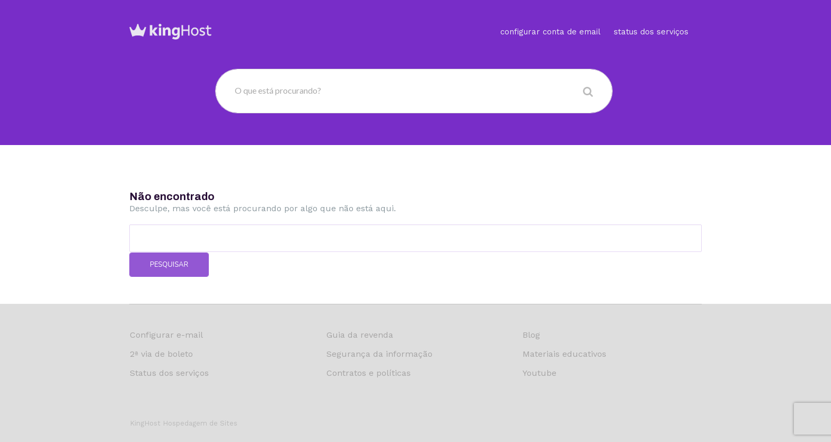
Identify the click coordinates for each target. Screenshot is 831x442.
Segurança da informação (379, 354)
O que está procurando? (278, 90)
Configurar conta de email (550, 18)
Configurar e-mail (166, 335)
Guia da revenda (359, 335)
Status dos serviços (651, 18)
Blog (531, 335)
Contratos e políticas (368, 373)
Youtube (539, 373)
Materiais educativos (564, 354)
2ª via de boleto (161, 354)
